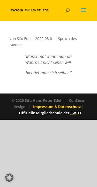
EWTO (75, 112)
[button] (9, 177)
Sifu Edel (24, 38)
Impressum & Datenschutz (57, 106)
